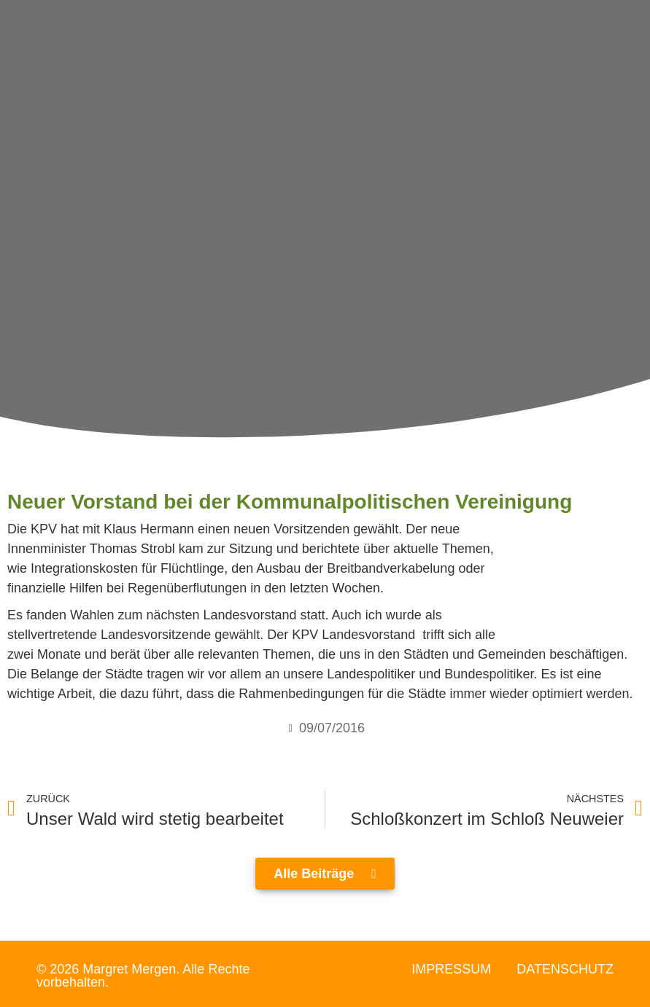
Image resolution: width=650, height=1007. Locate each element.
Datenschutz (565, 969)
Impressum (451, 969)
